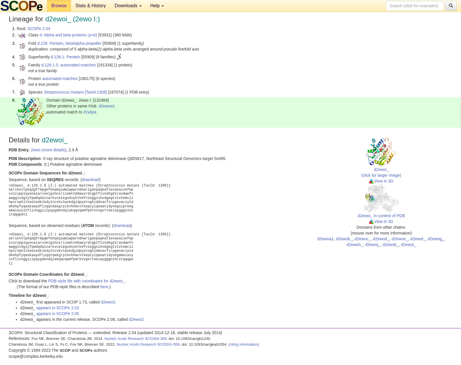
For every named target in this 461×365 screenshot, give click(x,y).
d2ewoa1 (107, 106)
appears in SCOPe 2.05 (57, 313)
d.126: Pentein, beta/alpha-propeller (69, 43)
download (90, 179)
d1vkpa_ (91, 112)
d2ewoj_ (372, 244)
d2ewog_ (436, 238)
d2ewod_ (381, 238)
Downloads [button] (128, 5)
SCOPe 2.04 (38, 28)
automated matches (60, 78)
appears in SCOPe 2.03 (57, 308)
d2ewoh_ (354, 244)
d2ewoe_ (399, 238)
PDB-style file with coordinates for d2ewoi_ (86, 281)
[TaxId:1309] (96, 92)
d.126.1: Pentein (65, 57)
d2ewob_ (344, 238)
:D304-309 (135, 338)
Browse (59, 5)
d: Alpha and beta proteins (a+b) (68, 35)
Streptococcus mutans (64, 92)
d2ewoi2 (136, 319)
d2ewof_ (418, 238)
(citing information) (243, 344)
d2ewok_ (391, 244)
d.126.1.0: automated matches (68, 65)
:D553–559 (148, 344)
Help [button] (157, 5)
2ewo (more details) (48, 150)
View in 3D (381, 181)
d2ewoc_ (363, 238)
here (104, 286)
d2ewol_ (408, 244)
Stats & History (90, 5)
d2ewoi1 (108, 302)
